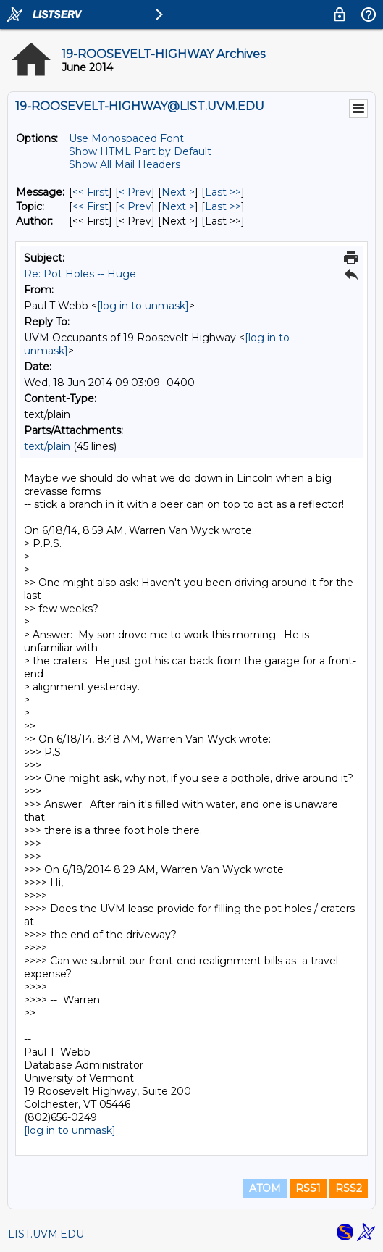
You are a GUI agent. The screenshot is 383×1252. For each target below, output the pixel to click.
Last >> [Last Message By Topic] (223, 206)
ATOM (265, 1188)
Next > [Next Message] (178, 192)
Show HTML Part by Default (140, 151)
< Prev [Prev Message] (135, 192)
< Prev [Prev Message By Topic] (135, 206)
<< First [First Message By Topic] (90, 206)
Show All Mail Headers (124, 164)
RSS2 (348, 1188)
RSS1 (308, 1188)
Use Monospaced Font (126, 138)
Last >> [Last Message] (223, 192)
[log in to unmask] (143, 305)
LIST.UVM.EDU (46, 1233)
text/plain (47, 446)
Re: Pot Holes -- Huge (80, 273)
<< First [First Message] (90, 192)
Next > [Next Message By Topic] (178, 206)
